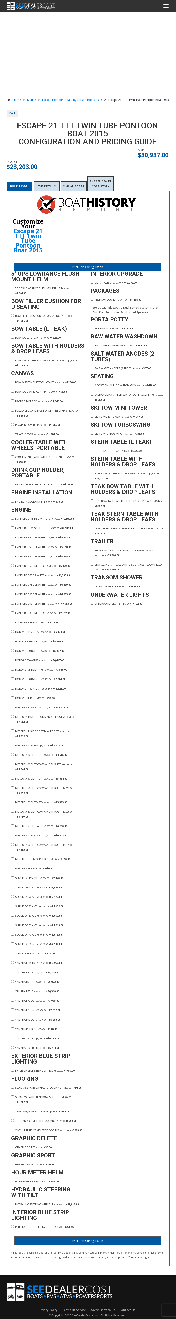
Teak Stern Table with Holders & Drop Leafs (127, 531)
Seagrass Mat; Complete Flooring (46, 1087)
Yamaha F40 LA (35, 972)
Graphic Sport (33, 1164)
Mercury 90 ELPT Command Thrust (42, 847)
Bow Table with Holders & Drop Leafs (44, 363)
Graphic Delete (31, 1147)
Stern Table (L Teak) (116, 451)
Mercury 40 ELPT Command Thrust (42, 766)
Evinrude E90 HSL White (41, 603)
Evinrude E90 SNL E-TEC (40, 613)
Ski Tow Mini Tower (117, 416)
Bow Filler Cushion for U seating (41, 318)
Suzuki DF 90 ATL (36, 944)
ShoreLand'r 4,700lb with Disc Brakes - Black (122, 553)
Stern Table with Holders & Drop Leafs (125, 476)
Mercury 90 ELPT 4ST (39, 835)
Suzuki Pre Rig (33, 953)
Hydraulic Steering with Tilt (45, 1204)
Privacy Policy (48, 1310)
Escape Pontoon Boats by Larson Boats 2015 (72, 100)
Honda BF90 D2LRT (38, 679)
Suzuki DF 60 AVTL (37, 925)
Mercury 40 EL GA (37, 745)
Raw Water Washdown (119, 345)
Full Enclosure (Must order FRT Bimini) (45, 413)
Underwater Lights (116, 603)
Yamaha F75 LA (35, 1010)
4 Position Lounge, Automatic (123, 385)
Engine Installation (37, 501)
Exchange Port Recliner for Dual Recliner (127, 397)
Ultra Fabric (114, 282)
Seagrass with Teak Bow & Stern (41, 1099)
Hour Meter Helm (35, 1181)
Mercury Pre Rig (32, 868)
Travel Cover (35, 434)
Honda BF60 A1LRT (37, 660)
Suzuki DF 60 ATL (36, 915)
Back (12, 113)
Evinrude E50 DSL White (41, 547)
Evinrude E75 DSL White (41, 584)
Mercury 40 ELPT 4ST (39, 755)
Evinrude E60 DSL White (41, 556)
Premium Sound (116, 299)
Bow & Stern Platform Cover (43, 382)
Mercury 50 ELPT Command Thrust (42, 790)
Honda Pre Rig (33, 698)
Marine (31, 100)
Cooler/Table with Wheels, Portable (42, 459)
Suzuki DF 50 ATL (36, 897)
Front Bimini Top (37, 401)
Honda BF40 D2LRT (37, 641)
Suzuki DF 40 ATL (36, 887)
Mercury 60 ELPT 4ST (39, 802)
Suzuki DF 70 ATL (36, 934)
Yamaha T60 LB (35, 1048)
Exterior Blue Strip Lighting (43, 1070)
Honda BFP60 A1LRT (38, 688)
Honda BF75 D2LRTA (39, 669)
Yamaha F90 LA (35, 1019)
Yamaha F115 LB (36, 963)
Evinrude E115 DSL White (42, 518)
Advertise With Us (103, 1310)
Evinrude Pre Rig (35, 622)
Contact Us (127, 1310)
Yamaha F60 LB (35, 991)
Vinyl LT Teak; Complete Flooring (46, 1130)
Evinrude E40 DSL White (41, 537)
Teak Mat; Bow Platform (40, 1111)
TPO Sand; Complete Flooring (43, 1121)
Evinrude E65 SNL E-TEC (40, 566)
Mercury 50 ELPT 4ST (39, 778)
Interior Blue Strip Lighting (42, 1227)
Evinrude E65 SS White (40, 575)
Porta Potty (112, 328)
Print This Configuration (87, 267)
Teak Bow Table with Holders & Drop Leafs (126, 503)
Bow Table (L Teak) (36, 337)
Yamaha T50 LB (35, 1038)
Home (14, 100)
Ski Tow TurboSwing (117, 433)
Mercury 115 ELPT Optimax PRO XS (41, 733)
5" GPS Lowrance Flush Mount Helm (42, 290)
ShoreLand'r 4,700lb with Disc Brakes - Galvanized (126, 567)
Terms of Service (74, 1310)
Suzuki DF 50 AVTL (37, 906)
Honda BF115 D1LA (38, 632)
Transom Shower (115, 586)
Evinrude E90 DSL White (41, 594)
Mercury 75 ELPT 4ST (39, 826)
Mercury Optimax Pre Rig (40, 859)
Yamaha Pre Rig (34, 1029)
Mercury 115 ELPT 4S (39, 707)
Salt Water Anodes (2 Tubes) (121, 368)
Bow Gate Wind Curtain (39, 391)
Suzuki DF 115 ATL (37, 878)
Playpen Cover (35, 425)
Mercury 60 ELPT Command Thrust (42, 814)
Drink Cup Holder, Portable (42, 484)
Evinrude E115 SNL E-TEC (42, 528)
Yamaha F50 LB (35, 982)
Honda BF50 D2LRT (37, 651)
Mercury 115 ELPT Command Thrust (43, 719)
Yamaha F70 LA (35, 1000)
